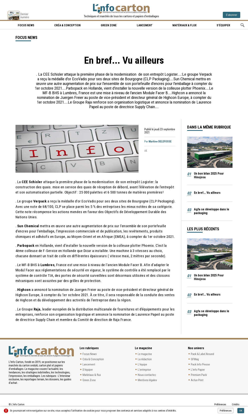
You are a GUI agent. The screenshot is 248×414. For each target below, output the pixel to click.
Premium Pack (199, 375)
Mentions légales (147, 380)
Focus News (90, 354)
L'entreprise (144, 369)
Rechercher (242, 25)
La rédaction (145, 359)
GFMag (195, 359)
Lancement (144, 25)
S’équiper (223, 25)
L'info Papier (198, 369)
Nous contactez (147, 375)
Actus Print (197, 380)
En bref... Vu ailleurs (207, 193)
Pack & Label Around (202, 354)
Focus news (26, 25)
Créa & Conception (67, 25)
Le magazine (145, 354)
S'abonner (231, 14)
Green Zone (109, 25)
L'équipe (142, 364)
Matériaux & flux (184, 25)
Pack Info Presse (200, 364)
